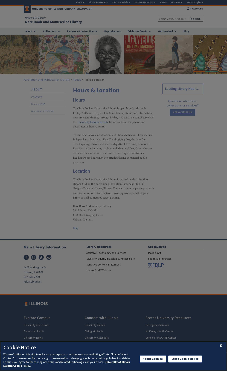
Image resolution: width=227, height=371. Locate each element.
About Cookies (153, 359)
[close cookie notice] (220, 346)
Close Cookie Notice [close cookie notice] (185, 359)
